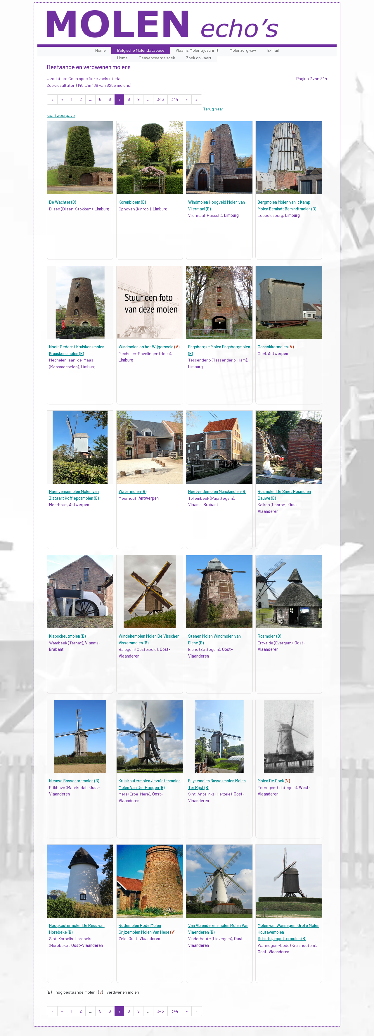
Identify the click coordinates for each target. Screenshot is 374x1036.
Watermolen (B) (132, 491)
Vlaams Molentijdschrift (197, 50)
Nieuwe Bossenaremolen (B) (74, 780)
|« (52, 99)
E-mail (273, 50)
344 (174, 99)
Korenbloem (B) (132, 202)
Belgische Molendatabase (141, 50)
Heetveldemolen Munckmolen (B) (217, 491)
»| (196, 99)
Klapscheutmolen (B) (67, 636)
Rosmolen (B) (269, 636)
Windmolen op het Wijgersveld (149, 346)
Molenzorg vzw (243, 50)
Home (100, 50)
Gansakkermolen (276, 346)
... (90, 99)
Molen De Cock (274, 780)
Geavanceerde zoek (157, 57)
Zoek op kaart (199, 57)
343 (160, 99)
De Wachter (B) (62, 202)
